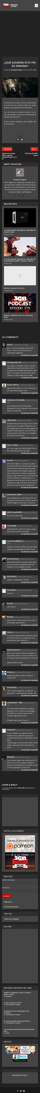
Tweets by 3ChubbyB (11, 919)
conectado (21, 788)
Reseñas (9, 996)
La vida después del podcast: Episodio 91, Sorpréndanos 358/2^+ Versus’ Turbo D (20, 260)
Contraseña (6, 888)
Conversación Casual (13, 1004)
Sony (7, 1033)
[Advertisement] (20, 32)
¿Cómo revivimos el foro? (13, 1003)
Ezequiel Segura (17, 70)
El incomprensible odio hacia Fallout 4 (17, 1021)
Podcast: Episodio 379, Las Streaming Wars (18, 316)
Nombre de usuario (8, 880)
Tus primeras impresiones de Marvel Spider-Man (19, 1030)
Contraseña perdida (11, 907)
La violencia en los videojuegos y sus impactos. (16, 1012)
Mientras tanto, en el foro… (14, 288)
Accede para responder (29, 355)
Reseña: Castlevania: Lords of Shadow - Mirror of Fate (18, 993)
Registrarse (8, 902)
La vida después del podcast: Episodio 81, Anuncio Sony (20, 231)
